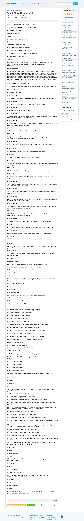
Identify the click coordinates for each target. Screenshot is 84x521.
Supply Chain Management (67, 25)
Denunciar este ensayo (69, 17)
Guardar (31, 505)
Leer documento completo (16, 505)
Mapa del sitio (50, 515)
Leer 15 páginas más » (12, 500)
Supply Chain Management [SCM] (69, 70)
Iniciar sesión (41, 3)
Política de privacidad (51, 517)
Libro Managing (65, 113)
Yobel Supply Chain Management (69, 80)
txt (53, 500)
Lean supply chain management (68, 88)
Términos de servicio (51, 519)
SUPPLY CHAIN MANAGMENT (68, 72)
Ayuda (40, 515)
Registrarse (34, 3)
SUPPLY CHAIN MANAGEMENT (69, 32)
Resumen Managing (67, 119)
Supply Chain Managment (67, 39)
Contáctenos (48, 3)
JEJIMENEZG (10, 15)
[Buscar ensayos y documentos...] (64, 3)
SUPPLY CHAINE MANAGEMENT (69, 50)
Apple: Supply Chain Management (69, 98)
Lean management (66, 116)
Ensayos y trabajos (26, 3)
